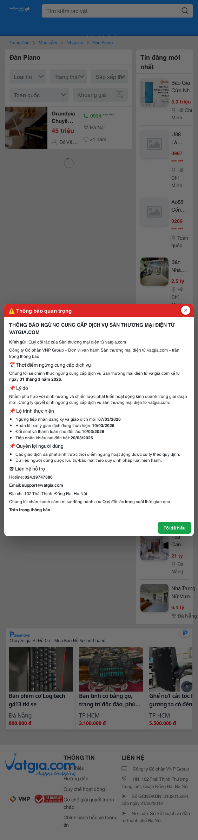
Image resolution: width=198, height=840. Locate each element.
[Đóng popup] (185, 310)
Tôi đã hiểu (174, 528)
